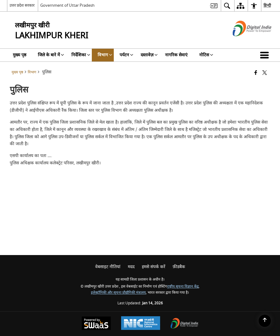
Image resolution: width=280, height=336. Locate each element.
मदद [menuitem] (131, 267)
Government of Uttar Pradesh (67, 5)
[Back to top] (265, 321)
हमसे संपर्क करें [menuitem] (153, 267)
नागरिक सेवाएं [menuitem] (176, 55)
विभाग (32, 72)
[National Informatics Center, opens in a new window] (141, 324)
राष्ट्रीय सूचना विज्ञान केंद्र (183, 286)
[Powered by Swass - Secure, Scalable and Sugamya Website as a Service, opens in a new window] (96, 324)
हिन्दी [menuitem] (267, 5)
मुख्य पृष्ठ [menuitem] (19, 55)
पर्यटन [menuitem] (126, 55)
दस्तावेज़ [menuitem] (149, 55)
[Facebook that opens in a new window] (256, 73)
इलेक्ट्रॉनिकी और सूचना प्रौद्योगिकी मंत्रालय (118, 292)
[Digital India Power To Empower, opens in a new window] (184, 324)
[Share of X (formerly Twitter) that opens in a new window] (264, 73)
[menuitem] (214, 5)
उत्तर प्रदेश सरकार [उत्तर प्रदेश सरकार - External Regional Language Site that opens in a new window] (21, 5)
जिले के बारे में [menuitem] (51, 55)
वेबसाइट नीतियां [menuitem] (107, 267)
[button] (265, 55)
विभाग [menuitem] (105, 55)
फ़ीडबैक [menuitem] (179, 267)
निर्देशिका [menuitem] (80, 55)
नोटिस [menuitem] (206, 55)
